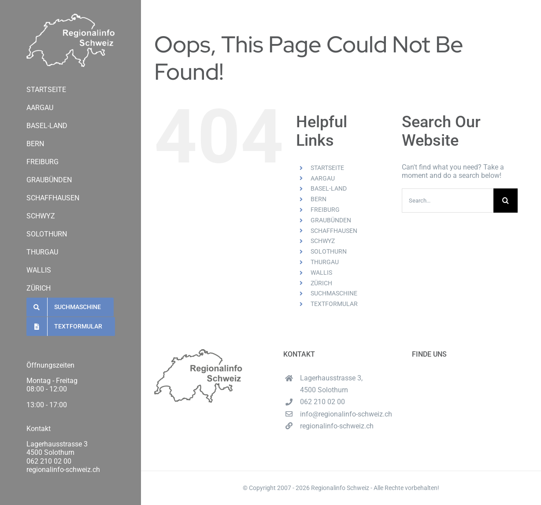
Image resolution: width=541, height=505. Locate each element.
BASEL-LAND (329, 188)
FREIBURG (325, 209)
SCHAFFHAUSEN (334, 230)
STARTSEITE (327, 167)
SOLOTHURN (329, 251)
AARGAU (323, 178)
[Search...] (447, 200)
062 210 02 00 (48, 461)
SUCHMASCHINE (334, 293)
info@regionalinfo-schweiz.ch (346, 414)
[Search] (505, 200)
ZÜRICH (321, 283)
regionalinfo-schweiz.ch (63, 469)
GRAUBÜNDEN (331, 220)
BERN (318, 199)
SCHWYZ (323, 240)
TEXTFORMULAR (334, 303)
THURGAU (325, 261)
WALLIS (321, 272)
